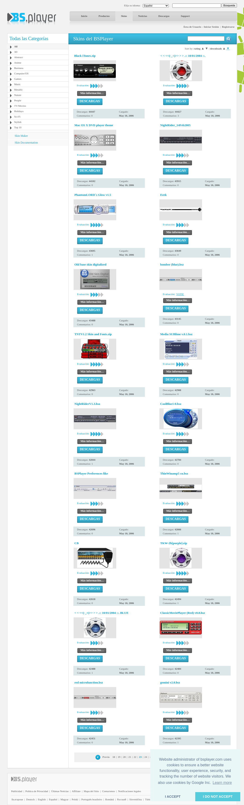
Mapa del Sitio (91, 791)
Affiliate (76, 791)
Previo (105, 757)
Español (53, 799)
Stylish (18, 122)
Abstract (18, 57)
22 (135, 757)
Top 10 (18, 127)
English (42, 799)
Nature (17, 95)
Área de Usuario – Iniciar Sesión (201, 26)
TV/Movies (20, 105)
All (16, 46)
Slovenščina (135, 799)
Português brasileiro (91, 799)
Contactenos (108, 791)
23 (140, 757)
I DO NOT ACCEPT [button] (218, 796)
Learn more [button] (222, 783)
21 (129, 757)
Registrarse (228, 26)
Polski (75, 799)
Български (17, 799)
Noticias (142, 16)
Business (18, 68)
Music (17, 84)
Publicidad (16, 791)
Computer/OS (21, 73)
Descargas (163, 16)
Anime (17, 62)
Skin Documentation (26, 142)
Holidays (19, 111)
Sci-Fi (17, 116)
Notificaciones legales (129, 791)
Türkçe (148, 799)
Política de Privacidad (36, 791)
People (17, 100)
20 (124, 757)
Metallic (18, 89)
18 (114, 757)
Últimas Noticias (60, 791)
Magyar (64, 799)
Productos (103, 16)
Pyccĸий (121, 799)
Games (18, 78)
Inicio (84, 16)
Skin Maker (21, 135)
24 (145, 757)
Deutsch (30, 799)
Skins (124, 16)
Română (109, 799)
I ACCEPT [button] (173, 796)
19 (119, 757)
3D (15, 51)
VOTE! (180, 294)
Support (185, 16)
